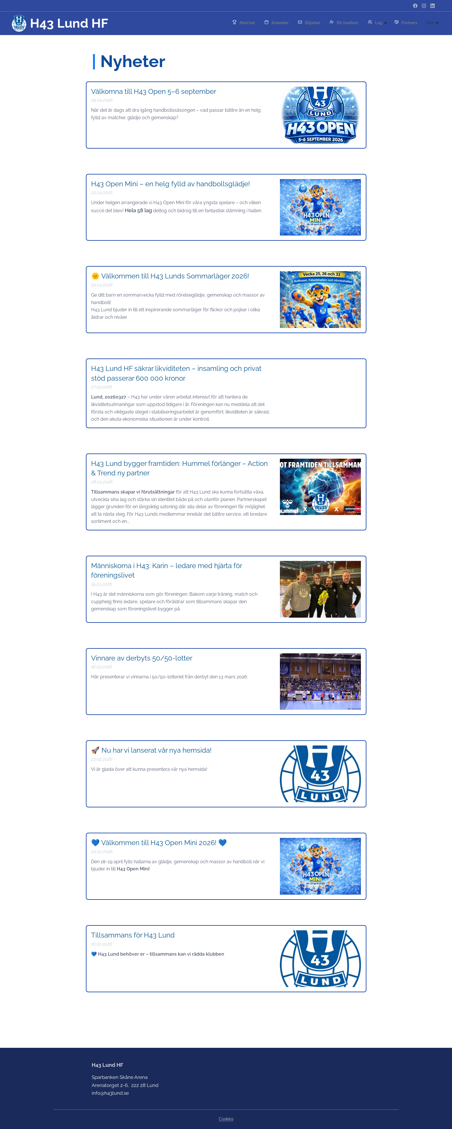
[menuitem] (337, 23)
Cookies (226, 1119)
